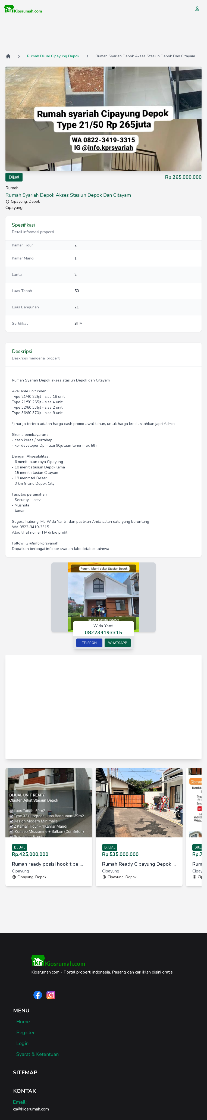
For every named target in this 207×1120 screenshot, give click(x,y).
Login (22, 1043)
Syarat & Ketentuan (37, 1054)
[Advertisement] (103, 35)
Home (23, 1021)
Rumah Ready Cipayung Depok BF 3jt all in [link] (139, 864)
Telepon (89, 643)
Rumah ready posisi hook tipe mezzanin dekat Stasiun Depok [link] (49, 864)
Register (25, 1032)
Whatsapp (117, 643)
